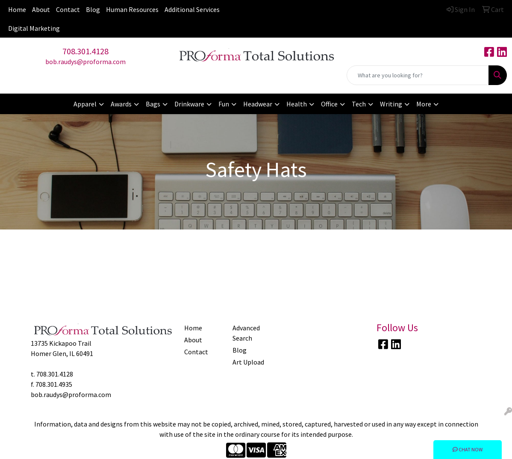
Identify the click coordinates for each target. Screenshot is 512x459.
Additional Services (192, 9)
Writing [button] (391, 104)
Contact (68, 9)
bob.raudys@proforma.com (85, 61)
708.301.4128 (85, 51)
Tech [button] (359, 104)
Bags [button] (153, 104)
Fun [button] (223, 104)
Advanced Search (246, 333)
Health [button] (296, 104)
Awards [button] (121, 104)
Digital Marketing (34, 28)
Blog (93, 9)
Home (17, 9)
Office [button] (329, 104)
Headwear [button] (257, 104)
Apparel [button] (85, 104)
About (41, 9)
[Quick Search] (418, 75)
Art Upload (248, 362)
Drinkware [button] (189, 104)
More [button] (423, 104)
